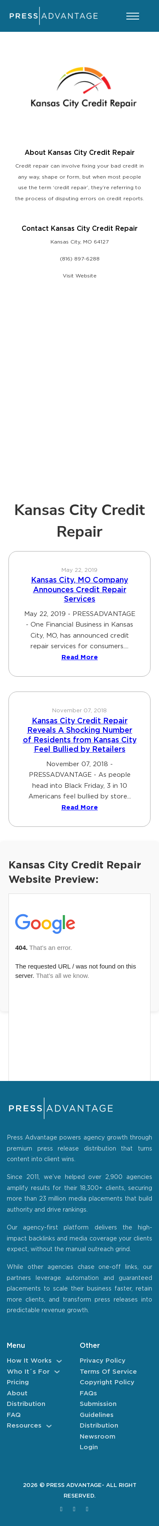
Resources (24, 1425)
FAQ (14, 1415)
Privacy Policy (103, 1361)
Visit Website (80, 276)
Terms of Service (108, 1372)
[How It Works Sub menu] (59, 1361)
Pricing (18, 1382)
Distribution (26, 1404)
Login (89, 1447)
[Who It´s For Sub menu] (57, 1372)
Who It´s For (28, 1372)
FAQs (88, 1393)
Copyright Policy (107, 1382)
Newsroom (97, 1436)
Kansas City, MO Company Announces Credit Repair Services (79, 590)
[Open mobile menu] (132, 16)
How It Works (29, 1361)
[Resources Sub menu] (49, 1426)
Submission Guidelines (98, 1409)
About (17, 1393)
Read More (79, 657)
